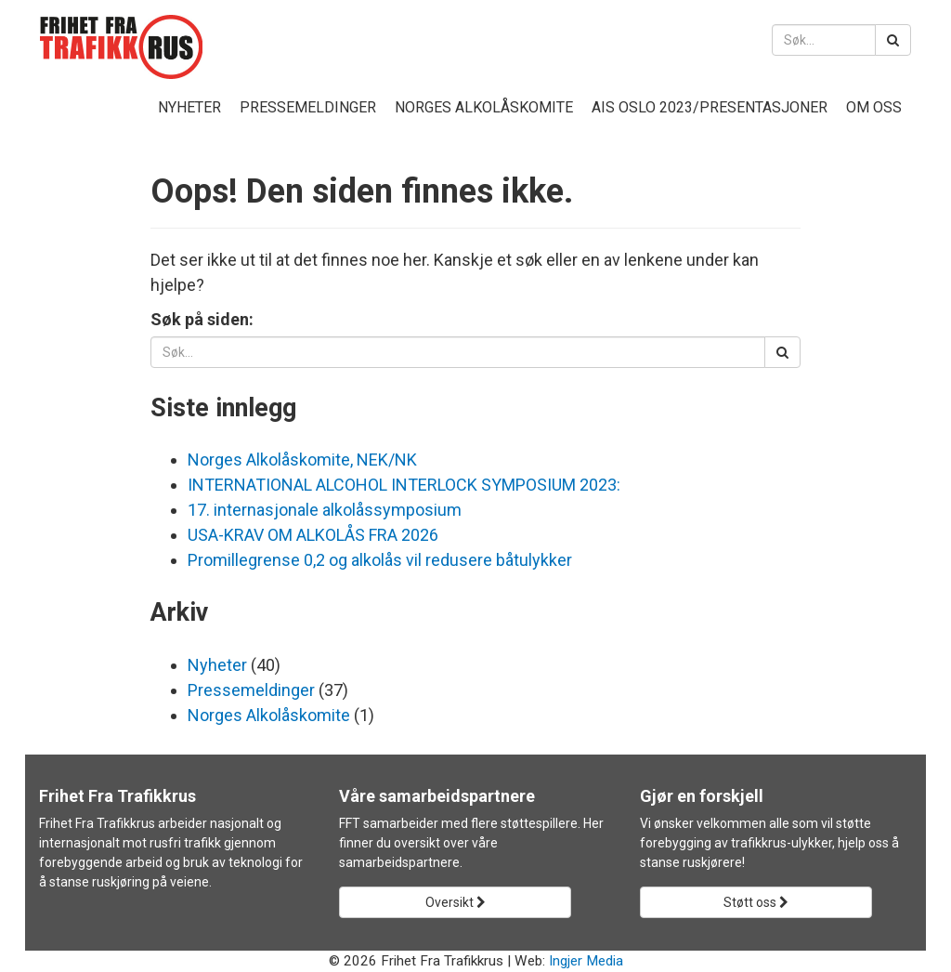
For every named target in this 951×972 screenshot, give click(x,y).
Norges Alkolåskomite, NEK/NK (302, 459)
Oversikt (455, 902)
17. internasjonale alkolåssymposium (325, 509)
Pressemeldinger (308, 107)
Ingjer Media (586, 960)
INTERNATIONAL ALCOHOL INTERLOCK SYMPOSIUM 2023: (404, 484)
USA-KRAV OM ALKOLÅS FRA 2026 (313, 535)
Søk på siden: (202, 319)
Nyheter (189, 107)
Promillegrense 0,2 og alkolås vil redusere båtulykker (380, 560)
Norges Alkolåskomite (484, 107)
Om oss (874, 107)
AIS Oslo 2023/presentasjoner (709, 107)
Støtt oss (755, 902)
